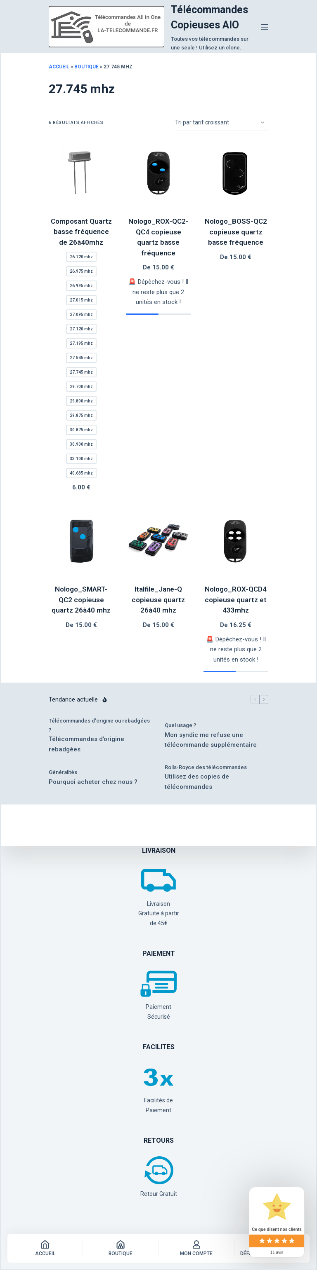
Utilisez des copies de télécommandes (197, 782)
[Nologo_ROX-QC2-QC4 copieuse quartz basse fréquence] (158, 173)
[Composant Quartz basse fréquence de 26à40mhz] (81, 173)
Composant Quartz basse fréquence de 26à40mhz (81, 231)
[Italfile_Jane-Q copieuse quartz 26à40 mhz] (158, 541)
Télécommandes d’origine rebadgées (86, 744)
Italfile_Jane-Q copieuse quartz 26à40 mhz (158, 599)
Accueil (59, 67)
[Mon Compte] (196, 1248)
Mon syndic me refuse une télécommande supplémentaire (211, 740)
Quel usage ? (180, 725)
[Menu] (264, 27)
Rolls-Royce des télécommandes (206, 767)
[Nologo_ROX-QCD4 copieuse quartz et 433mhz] (235, 541)
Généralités (63, 772)
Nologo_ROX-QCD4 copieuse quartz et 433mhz (236, 599)
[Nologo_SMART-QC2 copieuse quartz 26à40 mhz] (81, 541)
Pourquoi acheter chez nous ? (93, 782)
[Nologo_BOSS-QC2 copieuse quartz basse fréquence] (235, 173)
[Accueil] (45, 1248)
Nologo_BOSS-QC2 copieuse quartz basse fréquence (236, 231)
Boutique (86, 67)
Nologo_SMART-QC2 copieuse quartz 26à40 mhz (81, 599)
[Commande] (221, 123)
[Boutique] (120, 1248)
